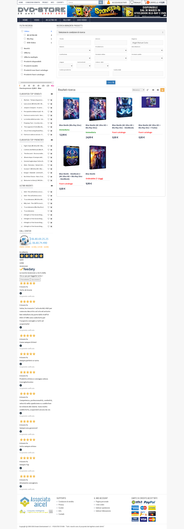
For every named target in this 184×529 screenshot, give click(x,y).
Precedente (25, 279)
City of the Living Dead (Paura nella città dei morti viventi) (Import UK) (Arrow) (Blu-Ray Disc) (34, 131)
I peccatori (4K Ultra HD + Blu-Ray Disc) (34, 104)
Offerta (27, 53)
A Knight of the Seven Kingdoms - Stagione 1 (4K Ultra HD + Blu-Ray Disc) (34, 222)
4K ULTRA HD (51, 20)
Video (36, 20)
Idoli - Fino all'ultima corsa (33, 196)
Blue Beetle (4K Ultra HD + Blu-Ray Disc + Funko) (149, 126)
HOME (21, 2)
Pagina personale (102, 502)
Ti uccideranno (29, 211)
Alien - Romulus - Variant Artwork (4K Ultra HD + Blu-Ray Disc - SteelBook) (34, 165)
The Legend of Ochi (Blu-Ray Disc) (34, 127)
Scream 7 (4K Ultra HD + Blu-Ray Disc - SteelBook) (34, 169)
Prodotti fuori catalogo (34, 74)
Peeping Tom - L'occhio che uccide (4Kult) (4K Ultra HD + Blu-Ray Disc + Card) (34, 123)
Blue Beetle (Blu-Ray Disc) (70, 125)
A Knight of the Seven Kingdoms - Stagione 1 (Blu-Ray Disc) (34, 219)
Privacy (61, 505)
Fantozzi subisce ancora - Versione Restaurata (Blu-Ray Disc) (34, 134)
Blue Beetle (90, 174)
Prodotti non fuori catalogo (36, 70)
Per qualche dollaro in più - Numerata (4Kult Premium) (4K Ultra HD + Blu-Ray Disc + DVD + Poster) (34, 111)
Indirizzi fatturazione (103, 511)
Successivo (35, 279)
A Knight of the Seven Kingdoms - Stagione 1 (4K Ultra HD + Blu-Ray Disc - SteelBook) (34, 226)
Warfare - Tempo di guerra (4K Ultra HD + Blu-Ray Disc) (34, 100)
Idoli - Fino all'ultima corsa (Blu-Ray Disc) (34, 192)
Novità (27, 48)
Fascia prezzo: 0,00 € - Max (30, 88)
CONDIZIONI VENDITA (33, 2)
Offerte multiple (31, 57)
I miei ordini (100, 505)
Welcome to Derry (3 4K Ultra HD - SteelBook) (34, 180)
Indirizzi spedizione (103, 508)
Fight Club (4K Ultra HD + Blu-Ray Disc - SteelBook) (34, 146)
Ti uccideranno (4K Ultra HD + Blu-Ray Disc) (34, 199)
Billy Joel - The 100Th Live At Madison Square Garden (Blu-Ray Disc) (34, 203)
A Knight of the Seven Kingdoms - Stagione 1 (34, 215)
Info (60, 511)
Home (25, 20)
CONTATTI (60, 2)
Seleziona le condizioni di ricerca (72, 32)
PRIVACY (45, 2)
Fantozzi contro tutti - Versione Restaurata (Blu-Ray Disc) (34, 115)
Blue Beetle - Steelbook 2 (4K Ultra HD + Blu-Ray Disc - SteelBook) (70, 176)
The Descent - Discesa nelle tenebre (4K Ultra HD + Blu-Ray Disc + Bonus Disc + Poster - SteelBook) (34, 153)
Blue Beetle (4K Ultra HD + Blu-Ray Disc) (97, 126)
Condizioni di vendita (66, 502)
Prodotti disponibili (32, 61)
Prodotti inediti (31, 66)
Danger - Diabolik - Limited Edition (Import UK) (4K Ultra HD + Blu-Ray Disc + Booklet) (34, 173)
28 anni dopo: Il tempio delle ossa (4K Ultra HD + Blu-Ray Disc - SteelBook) (34, 157)
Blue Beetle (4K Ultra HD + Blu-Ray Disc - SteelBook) (123, 126)
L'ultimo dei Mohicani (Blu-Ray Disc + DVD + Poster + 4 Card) (34, 150)
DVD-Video (82, 20)
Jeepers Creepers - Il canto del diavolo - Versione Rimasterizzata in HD (34, 108)
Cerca (111, 82)
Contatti (61, 514)
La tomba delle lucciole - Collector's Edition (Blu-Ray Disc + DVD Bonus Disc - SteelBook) (34, 119)
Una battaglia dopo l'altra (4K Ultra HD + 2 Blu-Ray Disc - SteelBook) (34, 161)
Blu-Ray (67, 20)
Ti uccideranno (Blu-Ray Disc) (34, 207)
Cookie (61, 508)
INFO (52, 2)
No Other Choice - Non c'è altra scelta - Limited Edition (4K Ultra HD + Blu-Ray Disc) (34, 176)
